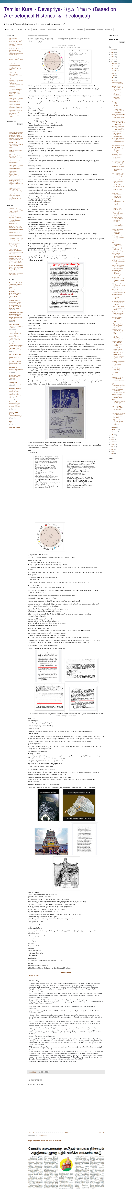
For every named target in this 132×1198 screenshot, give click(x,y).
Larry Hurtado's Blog (15, 354)
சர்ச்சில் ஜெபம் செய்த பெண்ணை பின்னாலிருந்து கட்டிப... (118, 168)
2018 (112, 439)
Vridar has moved (13, 422)
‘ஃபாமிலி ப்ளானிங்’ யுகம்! (15, 384)
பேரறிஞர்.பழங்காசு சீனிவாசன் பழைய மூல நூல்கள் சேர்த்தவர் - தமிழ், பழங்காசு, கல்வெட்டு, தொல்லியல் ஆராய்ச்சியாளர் (16, 219)
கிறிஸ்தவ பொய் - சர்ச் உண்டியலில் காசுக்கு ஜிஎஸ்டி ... (118, 285)
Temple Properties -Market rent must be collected (44, 1140)
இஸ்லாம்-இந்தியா (14, 300)
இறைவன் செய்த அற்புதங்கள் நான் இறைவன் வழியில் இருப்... (118, 331)
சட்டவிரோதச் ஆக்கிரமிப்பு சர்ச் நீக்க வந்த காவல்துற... (117, 150)
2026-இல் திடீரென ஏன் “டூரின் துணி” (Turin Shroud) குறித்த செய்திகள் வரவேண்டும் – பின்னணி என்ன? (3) (15, 317)
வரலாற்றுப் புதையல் (14, 427)
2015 (112, 446)
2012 (112, 454)
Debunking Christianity (15, 283)
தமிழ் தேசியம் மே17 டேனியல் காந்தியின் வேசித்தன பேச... (118, 261)
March (114, 427)
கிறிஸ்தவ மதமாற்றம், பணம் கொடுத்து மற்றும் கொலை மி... (118, 128)
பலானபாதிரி (61, 29)
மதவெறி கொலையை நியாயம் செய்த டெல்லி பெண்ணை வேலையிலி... (118, 110)
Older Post (101, 1132)
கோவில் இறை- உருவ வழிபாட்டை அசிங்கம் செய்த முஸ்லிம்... (118, 370)
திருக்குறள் (43, 29)
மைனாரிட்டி (108, 29)
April (113, 80)
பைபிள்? (20, 29)
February (114, 429)
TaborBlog (12, 291)
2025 (112, 52)
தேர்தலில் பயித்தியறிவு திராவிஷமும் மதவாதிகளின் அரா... (118, 363)
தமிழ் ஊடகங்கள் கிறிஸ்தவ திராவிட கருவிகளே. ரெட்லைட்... (118, 219)
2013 (112, 451)
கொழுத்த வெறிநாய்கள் (15, 363)
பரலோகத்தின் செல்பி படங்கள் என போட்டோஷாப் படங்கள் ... (118, 189)
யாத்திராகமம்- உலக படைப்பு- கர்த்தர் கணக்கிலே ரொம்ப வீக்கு (15, 74)
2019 (112, 437)
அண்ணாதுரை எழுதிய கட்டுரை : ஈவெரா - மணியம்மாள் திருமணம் (15, 234)
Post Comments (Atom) (41, 1135)
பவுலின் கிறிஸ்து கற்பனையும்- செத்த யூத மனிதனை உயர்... (118, 88)
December (115, 63)
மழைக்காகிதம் (13, 382)
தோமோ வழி (13, 402)
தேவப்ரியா (12, 344)
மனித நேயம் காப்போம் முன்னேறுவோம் (117, 337)
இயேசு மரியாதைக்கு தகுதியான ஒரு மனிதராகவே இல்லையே (15, 106)
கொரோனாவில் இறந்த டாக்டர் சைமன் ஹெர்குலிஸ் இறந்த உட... (118, 117)
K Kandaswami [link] (66, 972)
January (114, 432)
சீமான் (114, 375)
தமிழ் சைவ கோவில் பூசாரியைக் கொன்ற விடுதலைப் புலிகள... (118, 422)
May (113, 78)
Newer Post (31, 1132)
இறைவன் (100, 29)
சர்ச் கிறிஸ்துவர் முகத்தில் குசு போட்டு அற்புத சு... (118, 208)
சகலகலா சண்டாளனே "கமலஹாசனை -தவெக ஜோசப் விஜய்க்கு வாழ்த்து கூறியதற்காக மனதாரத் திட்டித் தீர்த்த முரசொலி (16, 259)
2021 (112, 61)
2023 (112, 57)
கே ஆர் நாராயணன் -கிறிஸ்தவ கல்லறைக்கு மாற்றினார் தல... (117, 231)
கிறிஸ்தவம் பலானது (14, 388)
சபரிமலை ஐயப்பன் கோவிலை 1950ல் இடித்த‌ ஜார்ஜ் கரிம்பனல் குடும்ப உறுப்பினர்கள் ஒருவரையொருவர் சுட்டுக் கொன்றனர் (16, 82)
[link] (33, 975)
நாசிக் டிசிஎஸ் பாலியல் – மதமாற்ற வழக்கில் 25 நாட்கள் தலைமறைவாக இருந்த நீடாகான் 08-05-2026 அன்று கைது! (15, 305)
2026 (112, 50)
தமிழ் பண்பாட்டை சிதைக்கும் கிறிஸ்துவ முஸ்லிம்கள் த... (117, 297)
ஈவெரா (35, 29)
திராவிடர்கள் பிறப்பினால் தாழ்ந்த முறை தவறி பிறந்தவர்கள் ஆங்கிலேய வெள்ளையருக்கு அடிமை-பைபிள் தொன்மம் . (16, 51)
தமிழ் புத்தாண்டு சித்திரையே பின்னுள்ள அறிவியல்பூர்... (117, 273)
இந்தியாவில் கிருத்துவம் (16, 312)
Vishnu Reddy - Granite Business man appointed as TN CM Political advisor (16, 228)
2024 (112, 54)
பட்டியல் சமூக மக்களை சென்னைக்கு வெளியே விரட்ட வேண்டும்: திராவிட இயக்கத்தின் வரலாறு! (15, 92)
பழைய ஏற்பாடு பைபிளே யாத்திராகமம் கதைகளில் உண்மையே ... (117, 95)
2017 (112, 442)
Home (7, 29)
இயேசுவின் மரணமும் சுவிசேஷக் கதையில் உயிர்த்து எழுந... (118, 385)
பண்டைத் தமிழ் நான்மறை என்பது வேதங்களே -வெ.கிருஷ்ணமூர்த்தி (16, 100)
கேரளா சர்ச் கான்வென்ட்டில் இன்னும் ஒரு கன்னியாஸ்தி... (117, 195)
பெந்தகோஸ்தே (90, 29)
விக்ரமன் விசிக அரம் (118, 145)
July (113, 73)
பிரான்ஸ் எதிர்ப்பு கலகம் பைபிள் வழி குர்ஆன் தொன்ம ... (118, 213)
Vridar (11, 421)
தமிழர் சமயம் (13, 367)
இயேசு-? (27, 29)
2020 (112, 435)
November (115, 66)
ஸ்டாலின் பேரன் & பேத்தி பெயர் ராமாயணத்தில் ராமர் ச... (118, 379)
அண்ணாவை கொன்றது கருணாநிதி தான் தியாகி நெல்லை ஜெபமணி (118, 415)
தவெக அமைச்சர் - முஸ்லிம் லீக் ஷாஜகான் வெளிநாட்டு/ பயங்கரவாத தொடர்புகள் (16, 251)
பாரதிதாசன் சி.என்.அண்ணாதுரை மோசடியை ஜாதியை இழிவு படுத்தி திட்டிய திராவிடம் (15, 66)
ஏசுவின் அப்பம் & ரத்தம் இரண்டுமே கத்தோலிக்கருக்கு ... (118, 291)
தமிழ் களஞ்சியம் (14, 324)
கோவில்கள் (80, 29)
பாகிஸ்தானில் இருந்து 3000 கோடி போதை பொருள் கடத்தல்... (118, 162)
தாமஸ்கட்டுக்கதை (14, 332)
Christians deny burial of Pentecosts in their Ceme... (118, 308)
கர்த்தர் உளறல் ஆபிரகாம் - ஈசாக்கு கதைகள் (16, 161)
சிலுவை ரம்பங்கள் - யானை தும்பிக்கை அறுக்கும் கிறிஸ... (118, 396)
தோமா (13, 29)
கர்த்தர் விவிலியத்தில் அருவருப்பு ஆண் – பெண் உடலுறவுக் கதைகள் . (16, 59)
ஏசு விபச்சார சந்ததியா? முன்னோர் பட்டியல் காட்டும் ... (118, 103)
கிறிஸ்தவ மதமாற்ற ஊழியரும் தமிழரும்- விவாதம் (118, 249)
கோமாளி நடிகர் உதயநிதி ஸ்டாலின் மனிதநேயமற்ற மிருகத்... (118, 357)
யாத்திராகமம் (52, 29)
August (114, 70)
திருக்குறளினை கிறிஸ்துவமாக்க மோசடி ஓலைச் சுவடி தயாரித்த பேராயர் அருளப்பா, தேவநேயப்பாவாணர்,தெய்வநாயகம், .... (15, 42)
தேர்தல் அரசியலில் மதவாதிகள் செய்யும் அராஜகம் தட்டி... (118, 319)
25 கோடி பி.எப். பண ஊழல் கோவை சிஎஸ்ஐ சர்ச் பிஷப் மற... (118, 141)
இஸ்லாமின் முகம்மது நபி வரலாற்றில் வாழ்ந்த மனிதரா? (118, 267)
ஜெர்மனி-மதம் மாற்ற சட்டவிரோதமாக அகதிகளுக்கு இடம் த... (118, 175)
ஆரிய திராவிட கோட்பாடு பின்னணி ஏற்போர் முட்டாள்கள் (118, 255)
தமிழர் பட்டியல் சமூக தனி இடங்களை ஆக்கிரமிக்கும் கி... (118, 325)
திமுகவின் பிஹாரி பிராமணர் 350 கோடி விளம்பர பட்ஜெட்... (117, 343)
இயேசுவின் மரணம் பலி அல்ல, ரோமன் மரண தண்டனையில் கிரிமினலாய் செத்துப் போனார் (15, 113)
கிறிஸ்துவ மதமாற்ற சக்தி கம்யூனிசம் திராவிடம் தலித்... (117, 244)
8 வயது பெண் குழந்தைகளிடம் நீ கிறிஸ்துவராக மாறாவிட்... (118, 202)
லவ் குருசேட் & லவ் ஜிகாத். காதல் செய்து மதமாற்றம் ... (118, 123)
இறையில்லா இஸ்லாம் (15, 361)
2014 (112, 449)
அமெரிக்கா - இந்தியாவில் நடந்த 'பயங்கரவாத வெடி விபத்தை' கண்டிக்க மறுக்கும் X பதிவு (16, 268)
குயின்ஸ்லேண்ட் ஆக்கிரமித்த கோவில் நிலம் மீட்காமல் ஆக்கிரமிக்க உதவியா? (15, 174)
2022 (112, 59)
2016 (112, 444)
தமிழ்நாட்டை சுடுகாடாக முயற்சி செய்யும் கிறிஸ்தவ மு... (118, 279)
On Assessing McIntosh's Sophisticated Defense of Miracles (15, 286)
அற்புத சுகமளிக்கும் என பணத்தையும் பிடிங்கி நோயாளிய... (117, 182)
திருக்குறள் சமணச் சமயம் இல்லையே (118, 83)
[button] (101, 976)
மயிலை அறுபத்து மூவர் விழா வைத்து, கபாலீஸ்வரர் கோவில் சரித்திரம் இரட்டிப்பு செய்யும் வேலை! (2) (15, 336)
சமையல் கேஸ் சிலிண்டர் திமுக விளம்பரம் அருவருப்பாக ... (117, 350)
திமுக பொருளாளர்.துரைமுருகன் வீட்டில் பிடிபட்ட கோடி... (118, 402)
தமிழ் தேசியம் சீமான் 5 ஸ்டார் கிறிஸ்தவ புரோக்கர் (118, 303)
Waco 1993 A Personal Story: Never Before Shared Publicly (15, 295)
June (113, 75)
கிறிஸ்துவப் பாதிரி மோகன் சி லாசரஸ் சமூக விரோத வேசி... (118, 156)
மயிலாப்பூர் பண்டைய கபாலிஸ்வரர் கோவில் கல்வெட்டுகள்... (118, 134)
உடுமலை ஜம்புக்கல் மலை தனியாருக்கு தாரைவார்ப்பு (16, 239)
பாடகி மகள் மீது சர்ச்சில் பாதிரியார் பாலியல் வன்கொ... (118, 225)
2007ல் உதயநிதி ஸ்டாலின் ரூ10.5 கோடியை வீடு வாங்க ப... (117, 408)
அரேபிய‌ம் (71, 29)
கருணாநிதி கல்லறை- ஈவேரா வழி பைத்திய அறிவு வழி (118, 390)
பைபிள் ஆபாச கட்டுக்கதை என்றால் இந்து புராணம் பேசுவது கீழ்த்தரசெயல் (16, 145)
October (114, 68)
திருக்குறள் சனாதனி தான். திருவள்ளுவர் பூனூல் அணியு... (118, 313)
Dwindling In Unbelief (15, 375)
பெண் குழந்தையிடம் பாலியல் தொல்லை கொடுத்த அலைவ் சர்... (118, 238)
